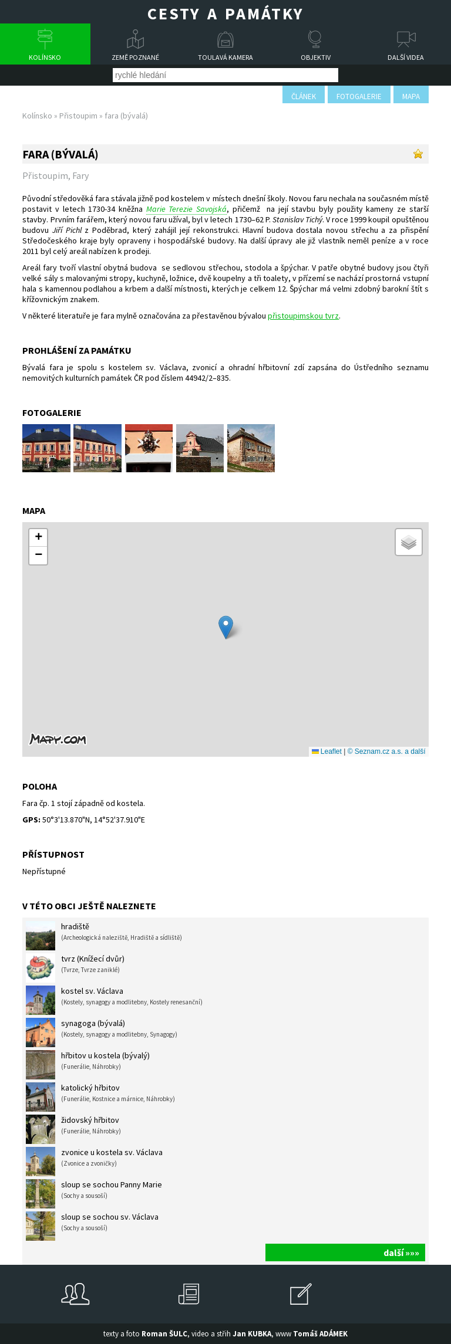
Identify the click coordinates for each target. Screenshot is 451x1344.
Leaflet (327, 751)
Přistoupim (78, 115)
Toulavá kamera (225, 57)
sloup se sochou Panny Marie (94, 1193)
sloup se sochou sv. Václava (92, 1226)
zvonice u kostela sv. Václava (94, 1161)
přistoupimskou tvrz (303, 315)
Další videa (406, 57)
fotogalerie (359, 96)
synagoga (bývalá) (101, 1032)
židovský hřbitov (73, 1129)
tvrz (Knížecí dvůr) (75, 968)
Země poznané (135, 57)
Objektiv (316, 57)
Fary (80, 175)
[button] (225, 627)
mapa (411, 96)
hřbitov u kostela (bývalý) (88, 1064)
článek (303, 96)
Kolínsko (45, 57)
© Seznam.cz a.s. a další (387, 751)
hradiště (104, 935)
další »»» (401, 1252)
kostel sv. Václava (114, 1000)
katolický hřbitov (100, 1097)
